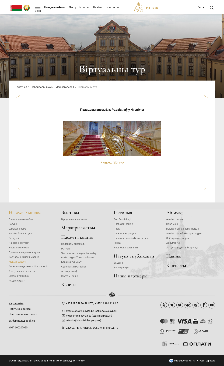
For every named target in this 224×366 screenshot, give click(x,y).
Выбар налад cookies (22, 320)
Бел (200, 7)
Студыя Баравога (206, 360)
